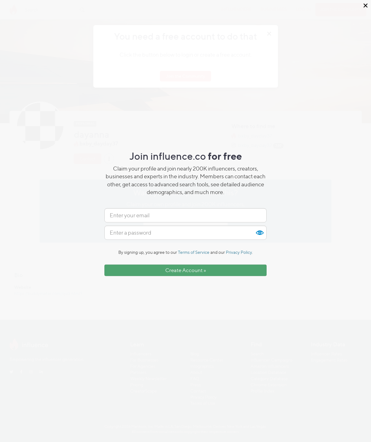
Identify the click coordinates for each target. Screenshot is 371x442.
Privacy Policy (239, 252)
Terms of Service (193, 252)
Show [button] (259, 233)
